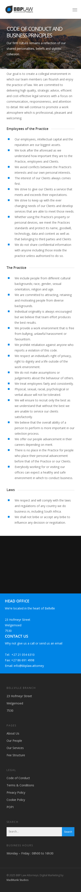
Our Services (15, 748)
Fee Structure (16, 755)
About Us (13, 733)
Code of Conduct (18, 778)
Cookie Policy (16, 800)
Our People (14, 741)
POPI (10, 807)
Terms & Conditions (20, 785)
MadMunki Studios (17, 880)
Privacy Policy (16, 792)
